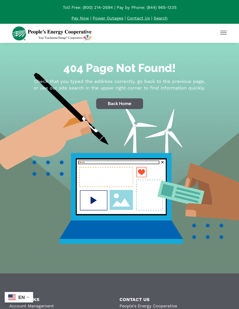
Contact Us (138, 18)
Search (161, 18)
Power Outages (108, 18)
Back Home (119, 103)
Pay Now (80, 18)
